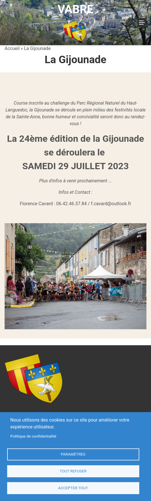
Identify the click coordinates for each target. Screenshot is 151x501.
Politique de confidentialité (33, 436)
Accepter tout (73, 488)
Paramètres (73, 454)
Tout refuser (73, 471)
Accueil (12, 48)
